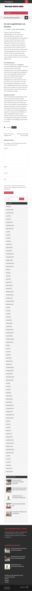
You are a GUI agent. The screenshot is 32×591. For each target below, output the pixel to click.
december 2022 (10, 291)
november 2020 (10, 370)
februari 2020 (9, 399)
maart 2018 (9, 468)
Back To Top (24, 587)
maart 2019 (9, 433)
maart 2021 (9, 358)
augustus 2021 (9, 342)
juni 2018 (8, 459)
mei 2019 (8, 427)
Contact (6, 578)
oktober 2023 (9, 260)
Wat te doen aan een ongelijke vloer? (9, 134)
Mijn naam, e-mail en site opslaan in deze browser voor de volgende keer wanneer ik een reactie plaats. (15, 187)
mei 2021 (8, 351)
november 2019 (10, 408)
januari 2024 (9, 250)
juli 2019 (8, 421)
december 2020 (10, 367)
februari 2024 (9, 247)
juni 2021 (8, 348)
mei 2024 (8, 238)
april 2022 (8, 317)
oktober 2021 (9, 336)
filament (21, 65)
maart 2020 (9, 396)
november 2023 (10, 257)
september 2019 (10, 414)
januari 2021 (9, 364)
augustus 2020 (9, 380)
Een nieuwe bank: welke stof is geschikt (22, 134)
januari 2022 (9, 326)
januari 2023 (9, 288)
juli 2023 (8, 269)
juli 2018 (8, 455)
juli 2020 (8, 383)
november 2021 (10, 332)
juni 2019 (8, 424)
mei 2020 (8, 389)
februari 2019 (9, 437)
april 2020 (8, 392)
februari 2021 (9, 361)
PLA (23, 70)
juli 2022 (8, 307)
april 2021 (8, 354)
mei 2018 (8, 462)
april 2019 (8, 430)
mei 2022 (8, 313)
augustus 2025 (9, 212)
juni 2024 (8, 235)
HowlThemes (7, 589)
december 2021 (10, 329)
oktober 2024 (9, 222)
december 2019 (10, 405)
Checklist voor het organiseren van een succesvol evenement (14, 576)
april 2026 (8, 206)
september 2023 (10, 263)
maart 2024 (9, 244)
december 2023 (10, 254)
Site (5, 179)
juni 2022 (8, 310)
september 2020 (10, 377)
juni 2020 (8, 386)
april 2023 (8, 279)
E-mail (6, 173)
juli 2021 (8, 345)
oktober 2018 (9, 446)
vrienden (7, 582)
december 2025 (10, 209)
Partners (7, 580)
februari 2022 (9, 323)
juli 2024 (8, 231)
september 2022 (10, 301)
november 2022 (10, 295)
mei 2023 (8, 276)
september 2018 (10, 449)
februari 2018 (9, 471)
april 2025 (8, 219)
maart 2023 (9, 282)
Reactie (6, 148)
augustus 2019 (9, 418)
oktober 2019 (9, 411)
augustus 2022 (9, 304)
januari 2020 (9, 402)
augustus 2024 (9, 228)
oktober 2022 (9, 298)
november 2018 (10, 443)
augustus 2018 (9, 452)
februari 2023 (9, 285)
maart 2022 (9, 320)
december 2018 (10, 440)
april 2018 (8, 465)
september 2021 (10, 339)
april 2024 (8, 241)
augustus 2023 (9, 266)
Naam (6, 167)
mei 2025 (8, 216)
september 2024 (10, 225)
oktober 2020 (9, 373)
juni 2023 (8, 272)
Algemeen (14, 127)
